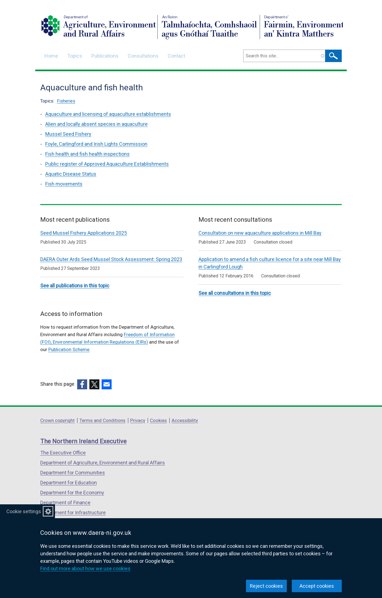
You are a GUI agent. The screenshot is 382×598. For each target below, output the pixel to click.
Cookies (158, 420)
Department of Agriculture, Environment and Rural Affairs (102, 463)
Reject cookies (266, 586)
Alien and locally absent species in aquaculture (96, 124)
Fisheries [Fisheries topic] (66, 101)
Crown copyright (57, 420)
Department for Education (68, 482)
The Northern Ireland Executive (83, 441)
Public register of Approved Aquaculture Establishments (107, 164)
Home (51, 56)
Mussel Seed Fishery (68, 134)
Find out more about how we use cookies (85, 568)
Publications (105, 56)
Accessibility (185, 420)
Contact (176, 56)
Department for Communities (72, 473)
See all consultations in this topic (234, 293)
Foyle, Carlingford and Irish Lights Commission (96, 144)
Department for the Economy (72, 492)
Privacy (137, 420)
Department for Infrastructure (73, 512)
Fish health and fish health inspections (87, 154)
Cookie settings (23, 511)
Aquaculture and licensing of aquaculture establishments (108, 114)
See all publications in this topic (74, 285)
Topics (74, 56)
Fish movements (63, 184)
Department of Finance (65, 502)
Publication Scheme (68, 349)
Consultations (143, 56)
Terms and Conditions (102, 420)
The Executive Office (63, 453)
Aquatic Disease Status (70, 174)
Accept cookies (317, 586)
